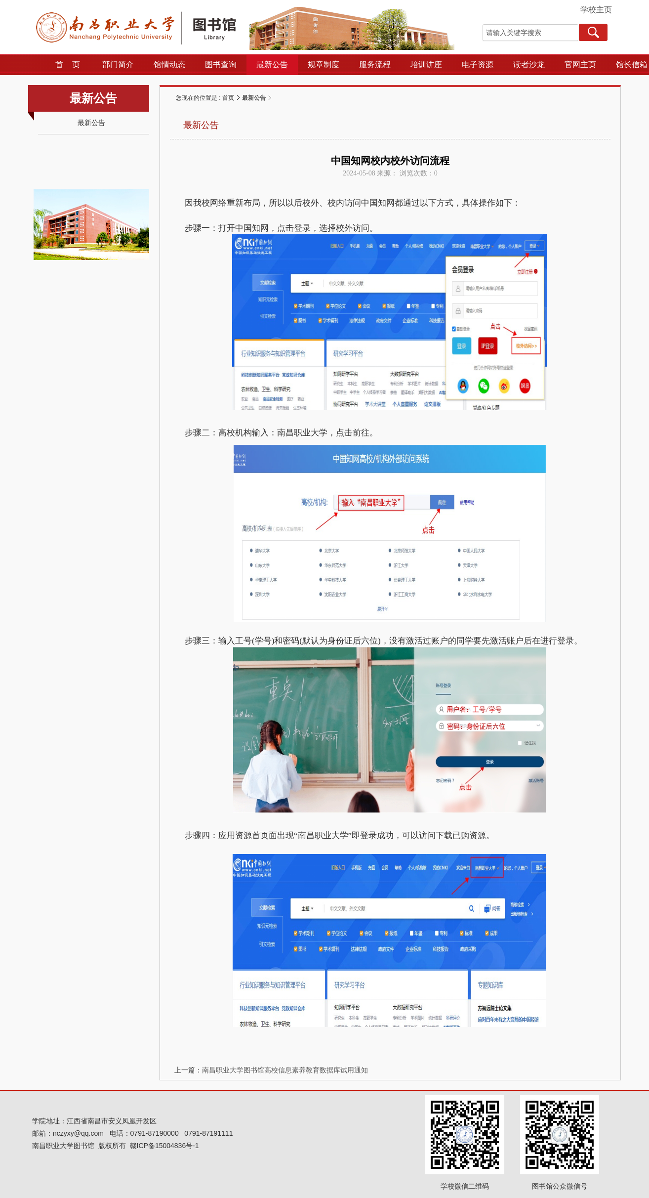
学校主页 (596, 9)
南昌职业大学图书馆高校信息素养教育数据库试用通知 (285, 1070)
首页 (228, 97)
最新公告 (254, 97)
